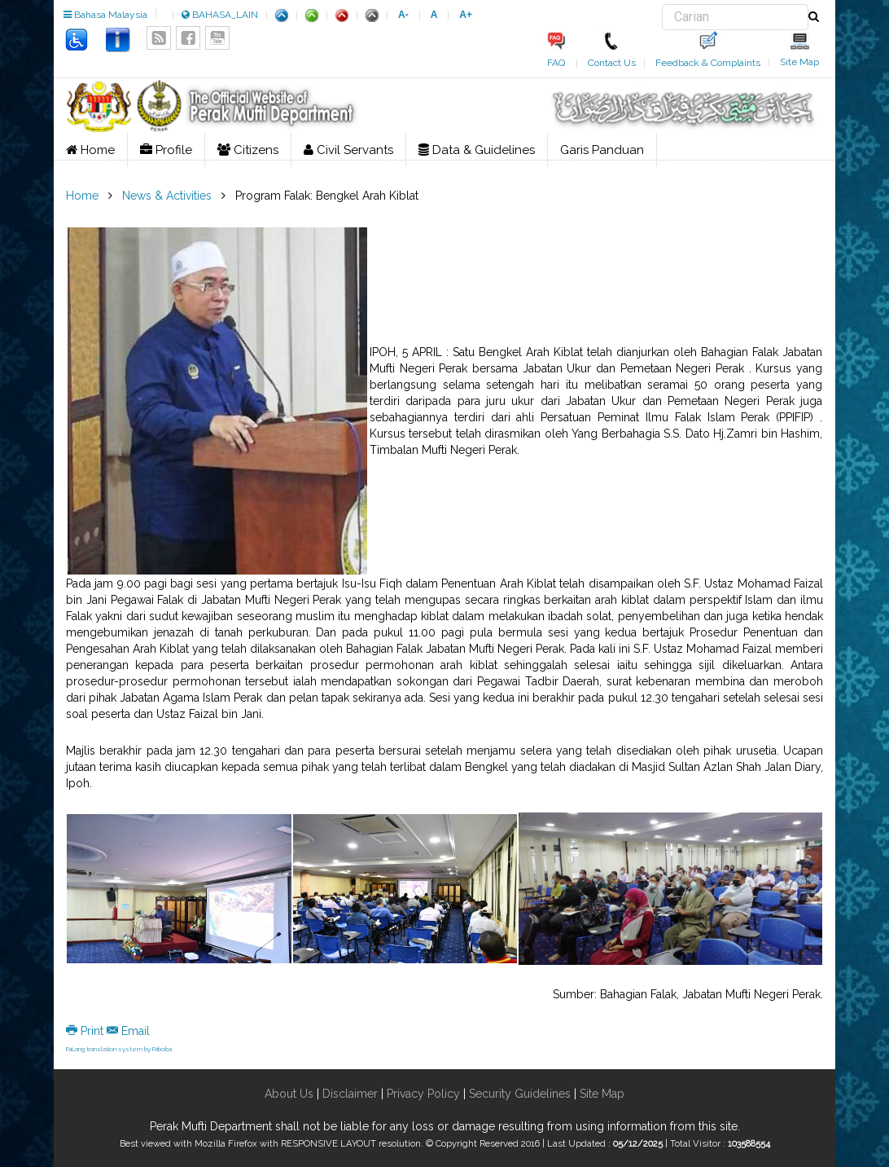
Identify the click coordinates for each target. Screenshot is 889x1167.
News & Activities (167, 195)
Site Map (799, 62)
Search (662, 4)
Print (86, 1030)
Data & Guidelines (476, 150)
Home (90, 150)
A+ (465, 14)
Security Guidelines (520, 1093)
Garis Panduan (602, 150)
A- (403, 14)
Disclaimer (348, 1093)
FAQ (556, 62)
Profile (166, 150)
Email (128, 1030)
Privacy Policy (423, 1093)
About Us (289, 1093)
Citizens (247, 150)
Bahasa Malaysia (105, 14)
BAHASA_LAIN (220, 14)
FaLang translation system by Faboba (119, 1049)
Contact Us (612, 62)
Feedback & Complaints (707, 62)
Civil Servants (348, 150)
